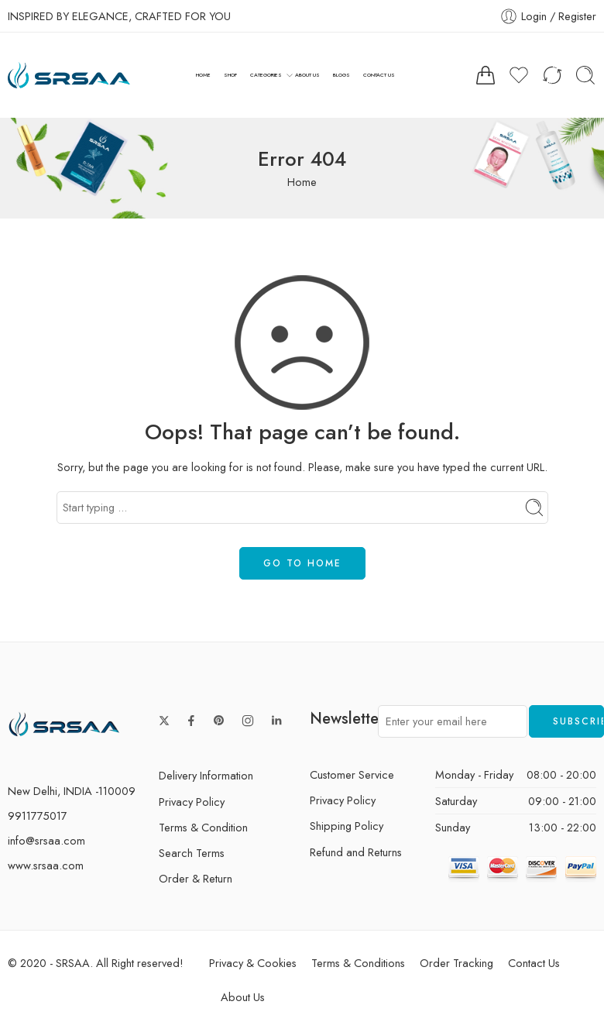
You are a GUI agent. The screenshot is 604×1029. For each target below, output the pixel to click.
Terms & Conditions (358, 963)
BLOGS (341, 75)
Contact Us (534, 963)
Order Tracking (456, 963)
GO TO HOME (302, 563)
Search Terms (192, 853)
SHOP (230, 75)
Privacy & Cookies (253, 963)
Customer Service (352, 774)
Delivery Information (206, 775)
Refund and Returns (356, 852)
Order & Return (195, 878)
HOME (203, 75)
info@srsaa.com (46, 840)
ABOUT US (307, 75)
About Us (243, 997)
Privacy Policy (192, 801)
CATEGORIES (266, 75)
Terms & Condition (203, 827)
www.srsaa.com (46, 865)
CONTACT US (379, 75)
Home (302, 182)
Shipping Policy (346, 825)
